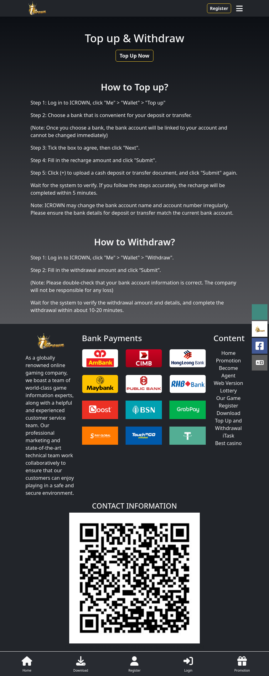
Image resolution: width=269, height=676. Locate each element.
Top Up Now (134, 55)
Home (228, 353)
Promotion (228, 360)
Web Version (228, 383)
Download (228, 413)
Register (219, 8)
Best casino (228, 443)
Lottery (228, 390)
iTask (228, 435)
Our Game (228, 398)
